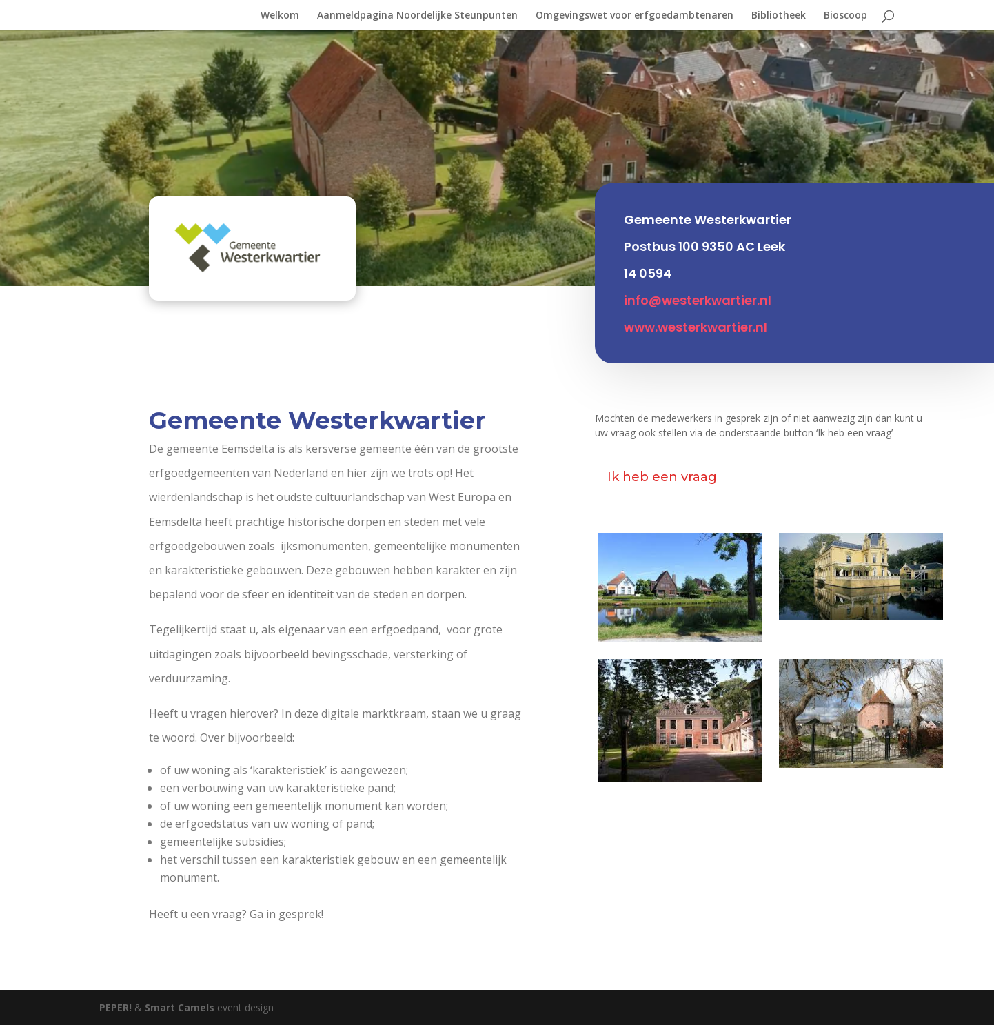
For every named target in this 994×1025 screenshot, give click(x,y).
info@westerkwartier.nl (697, 292)
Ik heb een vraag (662, 477)
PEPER (115, 1007)
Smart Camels (179, 1007)
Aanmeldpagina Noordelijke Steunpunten (417, 15)
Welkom (280, 15)
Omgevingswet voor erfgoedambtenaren (634, 15)
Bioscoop (845, 15)
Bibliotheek (778, 15)
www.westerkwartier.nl (695, 318)
